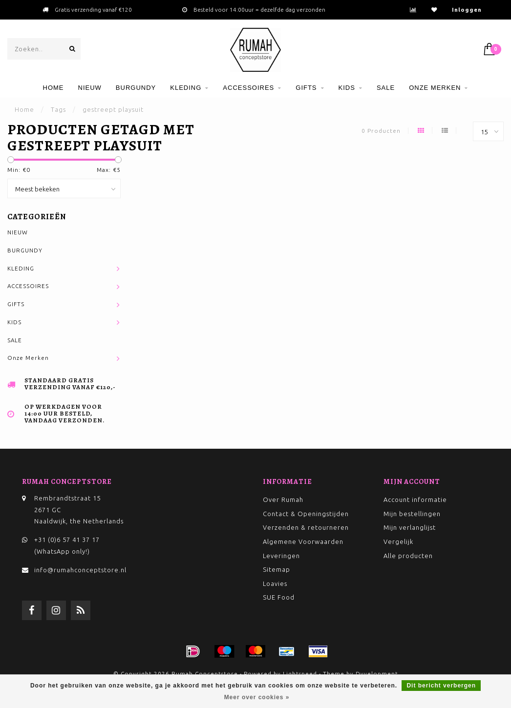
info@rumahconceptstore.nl (80, 569)
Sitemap (276, 569)
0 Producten (381, 130)
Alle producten (408, 555)
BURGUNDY (136, 87)
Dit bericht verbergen (441, 685)
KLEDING (185, 87)
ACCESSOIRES (248, 87)
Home (53, 87)
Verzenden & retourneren (306, 527)
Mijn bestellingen (412, 513)
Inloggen (467, 9)
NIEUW (90, 87)
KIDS (347, 87)
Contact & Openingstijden (306, 513)
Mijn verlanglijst (409, 527)
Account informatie (415, 499)
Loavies (275, 583)
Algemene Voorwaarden (303, 541)
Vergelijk (398, 541)
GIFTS (306, 87)
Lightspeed (300, 673)
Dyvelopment (377, 673)
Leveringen (281, 555)
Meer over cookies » (257, 697)
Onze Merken (435, 87)
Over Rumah (283, 499)
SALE (386, 87)
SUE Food (279, 597)
